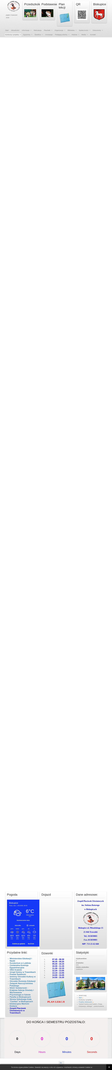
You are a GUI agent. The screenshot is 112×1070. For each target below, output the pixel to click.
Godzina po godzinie (18, 943)
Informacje (25, 30)
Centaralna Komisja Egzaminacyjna (19, 966)
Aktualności (15, 30)
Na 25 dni (31, 943)
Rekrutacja (38, 30)
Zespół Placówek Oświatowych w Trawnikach (18, 1010)
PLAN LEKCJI (56, 1001)
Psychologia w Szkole (20, 995)
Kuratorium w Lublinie (20, 963)
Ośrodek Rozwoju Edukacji (22, 981)
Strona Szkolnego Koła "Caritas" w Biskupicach (21, 1000)
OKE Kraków (16, 970)
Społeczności (83, 30)
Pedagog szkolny (61, 35)
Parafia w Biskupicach (20, 997)
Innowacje (49, 35)
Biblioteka (71, 30)
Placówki (47, 30)
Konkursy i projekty (12, 35)
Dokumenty (97, 30)
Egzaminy (26, 35)
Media (83, 35)
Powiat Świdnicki (18, 974)
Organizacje (59, 30)
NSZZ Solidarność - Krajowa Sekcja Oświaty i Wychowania (22, 990)
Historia (74, 35)
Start (7, 30)
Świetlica (38, 35)
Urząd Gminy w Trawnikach (23, 972)
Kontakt (93, 35)
